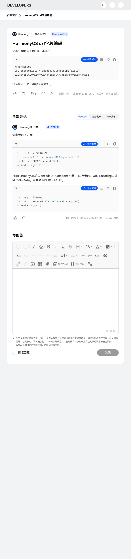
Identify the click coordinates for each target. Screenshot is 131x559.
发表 (108, 352)
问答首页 (12, 15)
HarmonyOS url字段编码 (37, 15)
